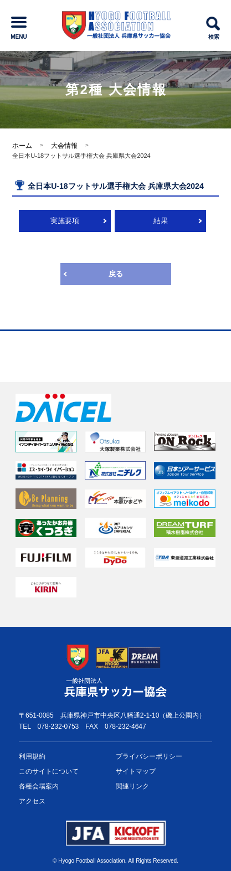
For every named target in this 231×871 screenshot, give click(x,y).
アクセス (32, 801)
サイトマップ (136, 771)
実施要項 (64, 221)
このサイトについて (49, 771)
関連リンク (132, 786)
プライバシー (149, 756)
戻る (116, 274)
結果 (160, 221)
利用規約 (32, 756)
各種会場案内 (39, 786)
